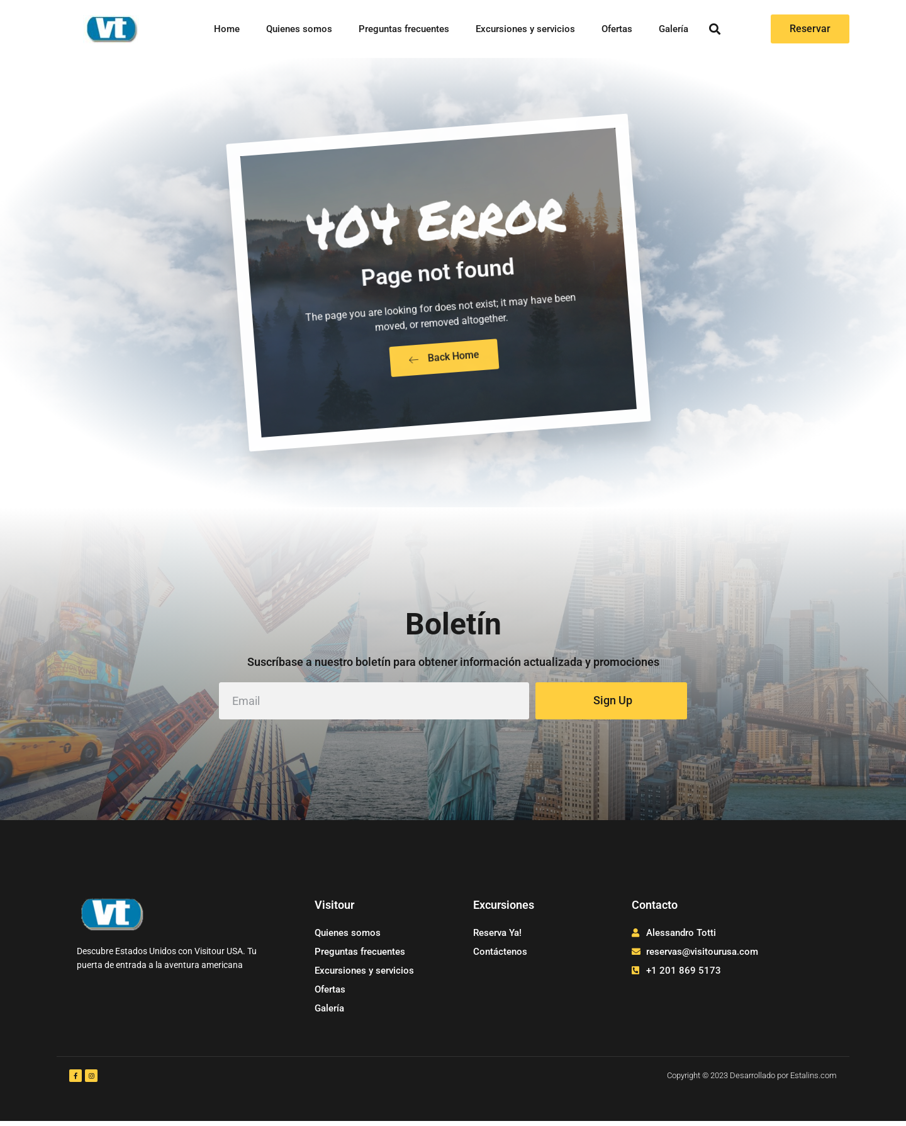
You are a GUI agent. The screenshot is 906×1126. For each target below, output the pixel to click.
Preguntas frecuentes (404, 29)
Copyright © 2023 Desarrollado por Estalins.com (752, 1080)
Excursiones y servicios (525, 29)
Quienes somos (299, 29)
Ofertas (616, 29)
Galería (673, 29)
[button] (715, 29)
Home (227, 29)
